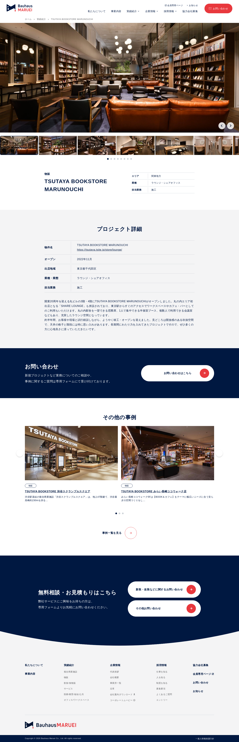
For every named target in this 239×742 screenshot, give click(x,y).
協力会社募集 (190, 11)
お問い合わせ (220, 8)
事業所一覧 (115, 683)
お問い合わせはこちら (177, 373)
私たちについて (97, 11)
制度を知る (162, 683)
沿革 (112, 688)
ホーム (28, 19)
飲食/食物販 (70, 683)
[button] (19, 145)
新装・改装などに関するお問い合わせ (159, 589)
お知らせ (193, 5)
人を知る (160, 677)
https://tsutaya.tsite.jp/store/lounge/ (99, 249)
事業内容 (116, 11)
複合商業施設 (70, 672)
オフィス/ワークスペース (76, 700)
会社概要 (114, 677)
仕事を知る (162, 672)
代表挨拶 (114, 672)
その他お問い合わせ (148, 608)
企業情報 (150, 11)
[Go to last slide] (221, 125)
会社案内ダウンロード (123, 694)
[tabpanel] (71, 464)
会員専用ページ (175, 5)
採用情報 (169, 11)
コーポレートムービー (122, 700)
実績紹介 (132, 11)
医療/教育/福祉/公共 (74, 694)
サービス (68, 688)
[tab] (108, 159)
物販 (66, 677)
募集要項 (160, 688)
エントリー (162, 700)
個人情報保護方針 (206, 739)
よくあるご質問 (164, 694)
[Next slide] (230, 125)
